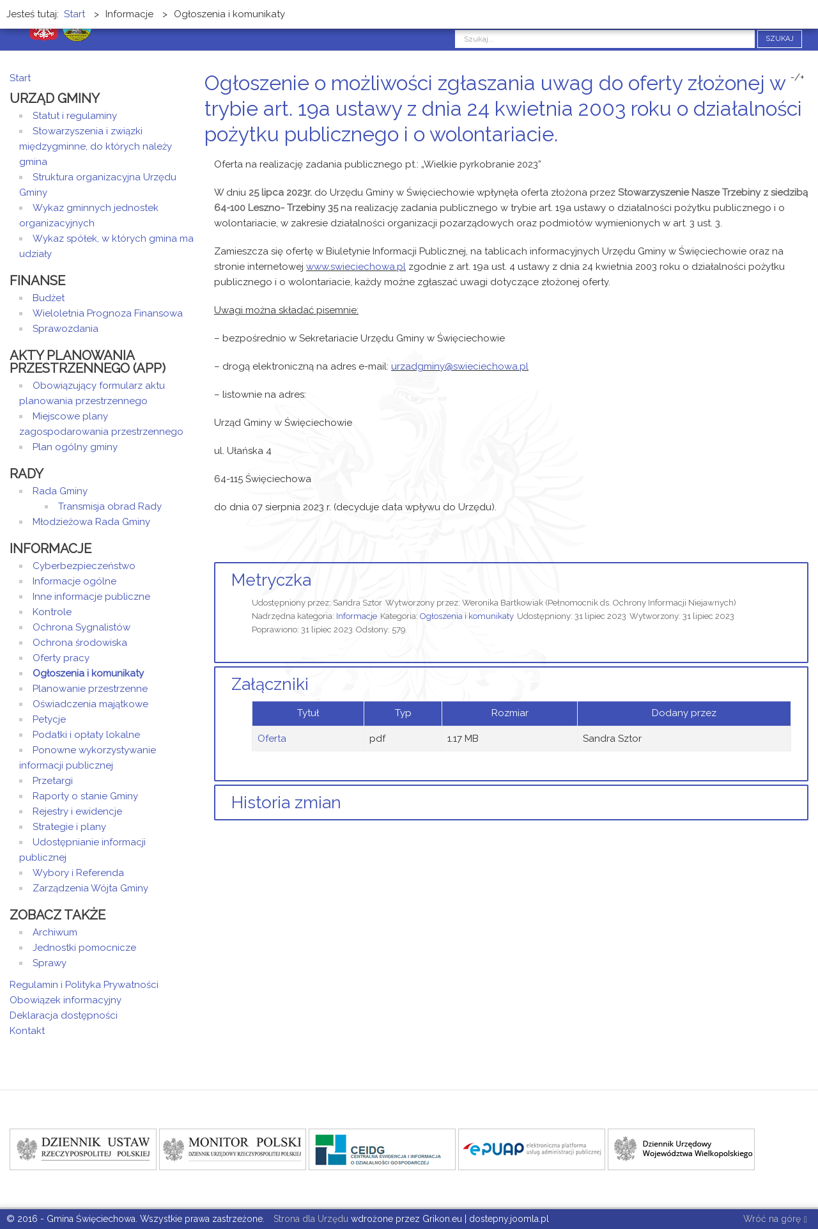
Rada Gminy (60, 491)
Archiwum (55, 932)
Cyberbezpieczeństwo (84, 566)
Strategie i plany (69, 827)
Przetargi (53, 781)
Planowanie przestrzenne (90, 688)
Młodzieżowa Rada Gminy (91, 522)
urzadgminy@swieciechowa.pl (460, 366)
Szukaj (780, 39)
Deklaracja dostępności (64, 1015)
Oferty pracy (61, 658)
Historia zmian (286, 802)
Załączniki (270, 684)
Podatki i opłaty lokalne (86, 734)
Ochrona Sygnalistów (81, 627)
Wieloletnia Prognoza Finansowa (108, 313)
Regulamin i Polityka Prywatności (84, 984)
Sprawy (49, 963)
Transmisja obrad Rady (110, 506)
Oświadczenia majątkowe (90, 704)
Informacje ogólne (74, 581)
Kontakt (27, 1031)
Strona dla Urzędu (309, 1219)
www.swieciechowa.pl (356, 266)
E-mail (804, 158)
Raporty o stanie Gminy (85, 796)
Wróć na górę (775, 1220)
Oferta (272, 738)
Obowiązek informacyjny (65, 1000)
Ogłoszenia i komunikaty (467, 616)
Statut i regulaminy (75, 115)
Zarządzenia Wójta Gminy (90, 888)
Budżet (49, 298)
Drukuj (789, 158)
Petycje (49, 719)
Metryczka (271, 580)
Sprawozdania (65, 328)
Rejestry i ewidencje (77, 811)
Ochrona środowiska (80, 642)
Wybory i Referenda (78, 873)
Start (20, 78)
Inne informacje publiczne (91, 596)
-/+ (798, 77)
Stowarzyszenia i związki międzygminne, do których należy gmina (95, 146)
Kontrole (52, 612)
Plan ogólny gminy (75, 447)
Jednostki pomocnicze (84, 947)
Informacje (356, 616)
